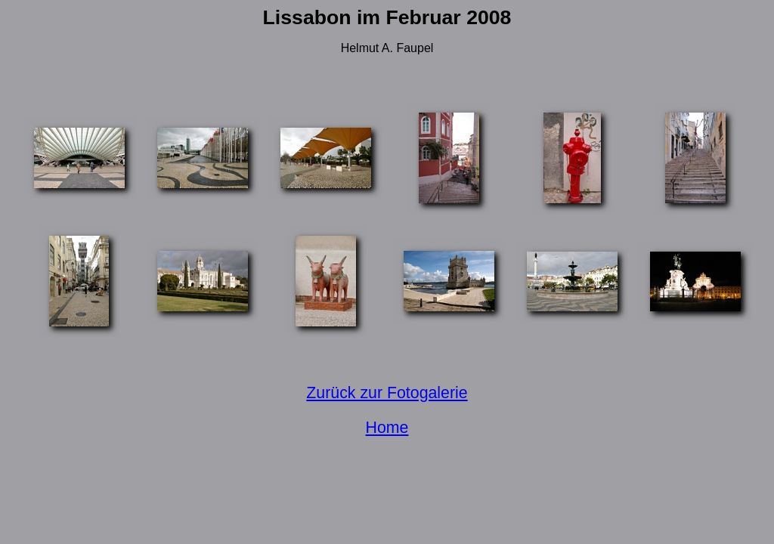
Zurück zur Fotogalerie (386, 393)
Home (387, 428)
